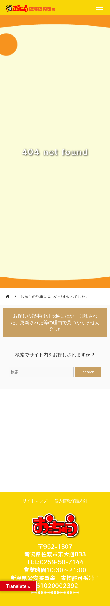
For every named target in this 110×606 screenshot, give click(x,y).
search (88, 372)
